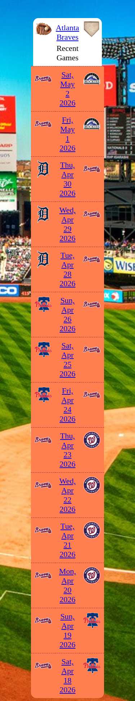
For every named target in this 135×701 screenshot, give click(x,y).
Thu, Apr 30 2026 (68, 179)
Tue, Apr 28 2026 (68, 269)
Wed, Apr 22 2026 (67, 495)
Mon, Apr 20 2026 (67, 585)
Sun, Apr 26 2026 (68, 314)
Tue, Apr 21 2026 (68, 540)
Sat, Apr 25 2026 (68, 359)
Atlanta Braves (67, 32)
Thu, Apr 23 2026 (68, 449)
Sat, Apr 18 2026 (68, 675)
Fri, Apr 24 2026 (68, 404)
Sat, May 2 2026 (68, 88)
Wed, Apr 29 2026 (67, 224)
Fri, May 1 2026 (68, 133)
